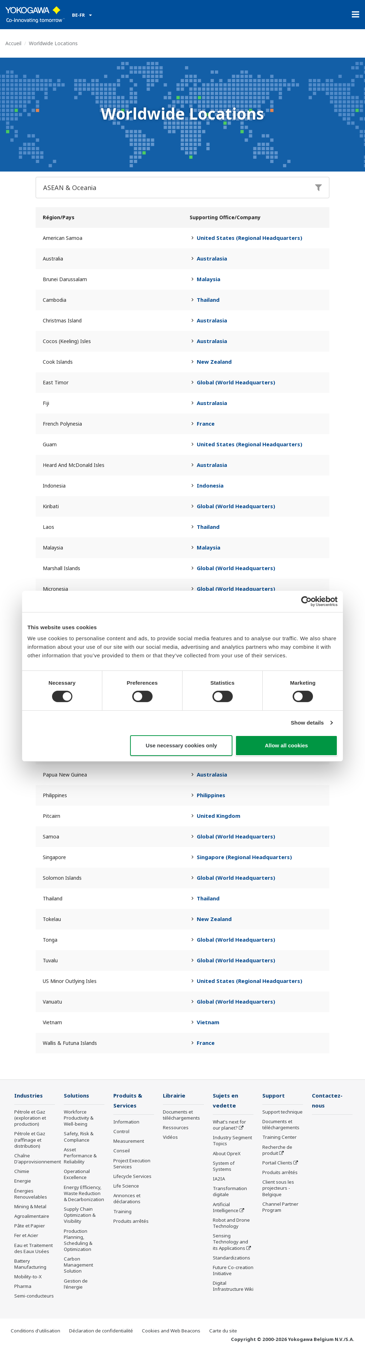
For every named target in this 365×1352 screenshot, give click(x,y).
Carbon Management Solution (78, 1265)
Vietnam (208, 1022)
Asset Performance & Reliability (80, 1156)
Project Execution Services (131, 1164)
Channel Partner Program (280, 1207)
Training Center (279, 1137)
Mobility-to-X (28, 1277)
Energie (22, 1181)
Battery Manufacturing (30, 1264)
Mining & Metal (30, 1207)
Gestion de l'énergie (76, 1284)
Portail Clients (277, 1163)
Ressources (176, 1128)
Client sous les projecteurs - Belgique (278, 1188)
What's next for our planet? (229, 1125)
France (206, 423)
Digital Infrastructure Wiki (233, 1286)
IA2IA (219, 1179)
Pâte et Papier (29, 1226)
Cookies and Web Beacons (171, 1331)
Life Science (126, 1186)
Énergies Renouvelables (30, 1194)
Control (121, 1132)
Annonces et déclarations (126, 1199)
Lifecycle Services (132, 1177)
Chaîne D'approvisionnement (37, 1159)
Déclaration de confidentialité (101, 1331)
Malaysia (208, 279)
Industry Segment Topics (232, 1141)
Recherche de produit (277, 1150)
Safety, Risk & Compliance (78, 1137)
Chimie (21, 1171)
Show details (307, 723)
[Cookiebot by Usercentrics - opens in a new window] (306, 601)
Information (126, 1122)
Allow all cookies (286, 745)
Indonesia (210, 485)
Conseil (121, 1151)
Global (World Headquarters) (236, 382)
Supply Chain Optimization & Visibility (80, 1215)
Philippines (211, 795)
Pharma (22, 1286)
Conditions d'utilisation (35, 1331)
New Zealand (214, 361)
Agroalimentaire (31, 1216)
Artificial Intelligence (225, 1207)
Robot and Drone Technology (231, 1223)
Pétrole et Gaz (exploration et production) (30, 1118)
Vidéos (170, 1137)
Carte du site (223, 1331)
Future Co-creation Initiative (233, 1271)
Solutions (77, 1095)
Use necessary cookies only (181, 745)
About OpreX (227, 1154)
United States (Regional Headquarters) (249, 237)
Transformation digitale (230, 1192)
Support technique (282, 1112)
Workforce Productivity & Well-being (78, 1118)
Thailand (208, 299)
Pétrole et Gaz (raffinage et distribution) (29, 1140)
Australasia (212, 258)
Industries (28, 1095)
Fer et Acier (26, 1235)
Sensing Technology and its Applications (230, 1242)
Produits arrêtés (131, 1222)
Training (122, 1212)
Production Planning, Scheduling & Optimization (78, 1240)
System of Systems (224, 1167)
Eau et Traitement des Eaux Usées (33, 1248)
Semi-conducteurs (34, 1296)
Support (273, 1095)
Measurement (128, 1141)
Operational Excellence (77, 1174)
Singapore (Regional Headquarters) (244, 857)
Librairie (174, 1095)
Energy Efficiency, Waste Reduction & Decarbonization (84, 1193)
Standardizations (231, 1258)
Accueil (13, 43)
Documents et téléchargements (181, 1115)
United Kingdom (218, 815)
